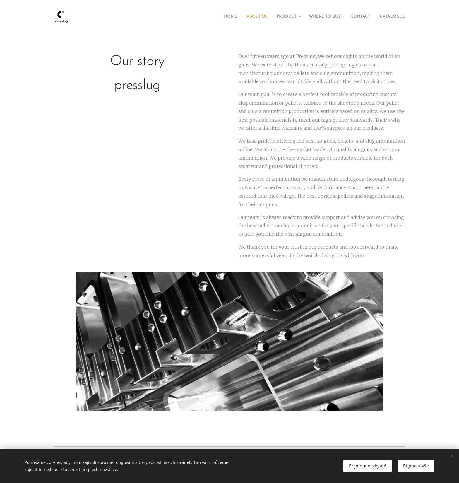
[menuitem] (211, 16)
